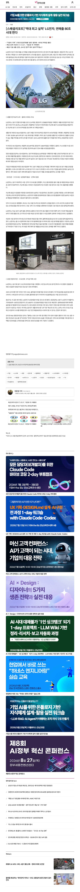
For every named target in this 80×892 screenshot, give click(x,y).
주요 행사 (9, 453)
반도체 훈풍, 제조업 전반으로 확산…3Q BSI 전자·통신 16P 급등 (27, 837)
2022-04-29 (47, 37)
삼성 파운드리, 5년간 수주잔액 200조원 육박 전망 (24, 365)
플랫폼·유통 (49, 7)
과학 (56, 7)
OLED (42, 378)
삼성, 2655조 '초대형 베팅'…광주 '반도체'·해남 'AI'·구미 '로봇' (27, 805)
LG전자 (35, 378)
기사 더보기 (26, 391)
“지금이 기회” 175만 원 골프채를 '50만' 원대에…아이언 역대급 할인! (29, 43)
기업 (9, 373)
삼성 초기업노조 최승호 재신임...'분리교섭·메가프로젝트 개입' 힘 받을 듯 (30, 786)
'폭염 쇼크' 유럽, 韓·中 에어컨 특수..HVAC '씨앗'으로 (24, 799)
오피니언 (73, 7)
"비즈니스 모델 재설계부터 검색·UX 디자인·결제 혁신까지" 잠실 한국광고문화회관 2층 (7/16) (35, 436)
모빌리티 (28, 7)
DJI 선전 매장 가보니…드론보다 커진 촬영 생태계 (23, 844)
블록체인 (38, 373)
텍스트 (8, 433)
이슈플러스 (11, 382)
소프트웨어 (56, 373)
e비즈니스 (26, 378)
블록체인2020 (22, 382)
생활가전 (46, 373)
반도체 (15, 7)
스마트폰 (65, 373)
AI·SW (8, 7)
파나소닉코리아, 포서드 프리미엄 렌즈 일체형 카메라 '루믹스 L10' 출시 (29, 811)
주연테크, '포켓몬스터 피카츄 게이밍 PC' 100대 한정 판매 (25, 818)
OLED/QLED (51, 378)
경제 (40, 7)
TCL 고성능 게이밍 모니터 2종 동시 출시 (20, 824)
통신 (34, 7)
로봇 (23, 373)
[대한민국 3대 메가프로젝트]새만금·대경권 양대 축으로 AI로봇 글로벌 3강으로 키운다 (34, 792)
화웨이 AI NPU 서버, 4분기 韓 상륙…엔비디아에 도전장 (31, 393)
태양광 (17, 378)
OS (60, 378)
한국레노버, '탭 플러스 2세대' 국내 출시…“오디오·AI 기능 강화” (27, 831)
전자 (21, 7)
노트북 (16, 373)
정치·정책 (64, 7)
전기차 (10, 378)
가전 (11, 25)
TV (65, 378)
